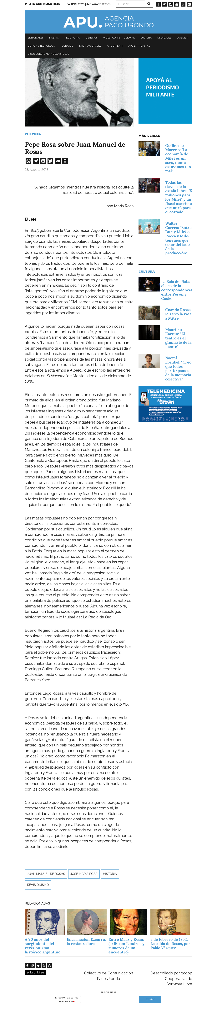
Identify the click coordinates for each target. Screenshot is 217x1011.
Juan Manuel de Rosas (46, 874)
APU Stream (115, 45)
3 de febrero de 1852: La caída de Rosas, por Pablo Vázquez (170, 943)
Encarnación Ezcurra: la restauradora (86, 941)
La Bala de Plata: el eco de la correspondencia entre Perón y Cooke (176, 290)
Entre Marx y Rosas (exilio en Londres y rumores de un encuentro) (126, 946)
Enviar (150, 999)
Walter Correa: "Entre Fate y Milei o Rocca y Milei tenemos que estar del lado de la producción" (178, 238)
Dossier (182, 37)
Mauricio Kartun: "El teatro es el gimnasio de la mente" (178, 338)
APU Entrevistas (139, 45)
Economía (73, 37)
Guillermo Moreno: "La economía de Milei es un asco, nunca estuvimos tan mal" (178, 158)
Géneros (92, 37)
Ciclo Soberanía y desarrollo (48, 53)
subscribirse (35, 972)
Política (54, 37)
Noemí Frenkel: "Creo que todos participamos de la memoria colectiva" (178, 368)
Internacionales (90, 45)
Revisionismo (38, 885)
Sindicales (164, 37)
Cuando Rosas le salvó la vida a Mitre (178, 314)
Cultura (146, 37)
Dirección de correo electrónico (66, 999)
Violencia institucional (119, 37)
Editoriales (35, 37)
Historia (110, 874)
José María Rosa (84, 874)
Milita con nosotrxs (42, 4)
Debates (67, 45)
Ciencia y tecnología (42, 45)
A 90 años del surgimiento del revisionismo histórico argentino (42, 946)
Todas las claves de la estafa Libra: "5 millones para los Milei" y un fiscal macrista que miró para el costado (178, 197)
